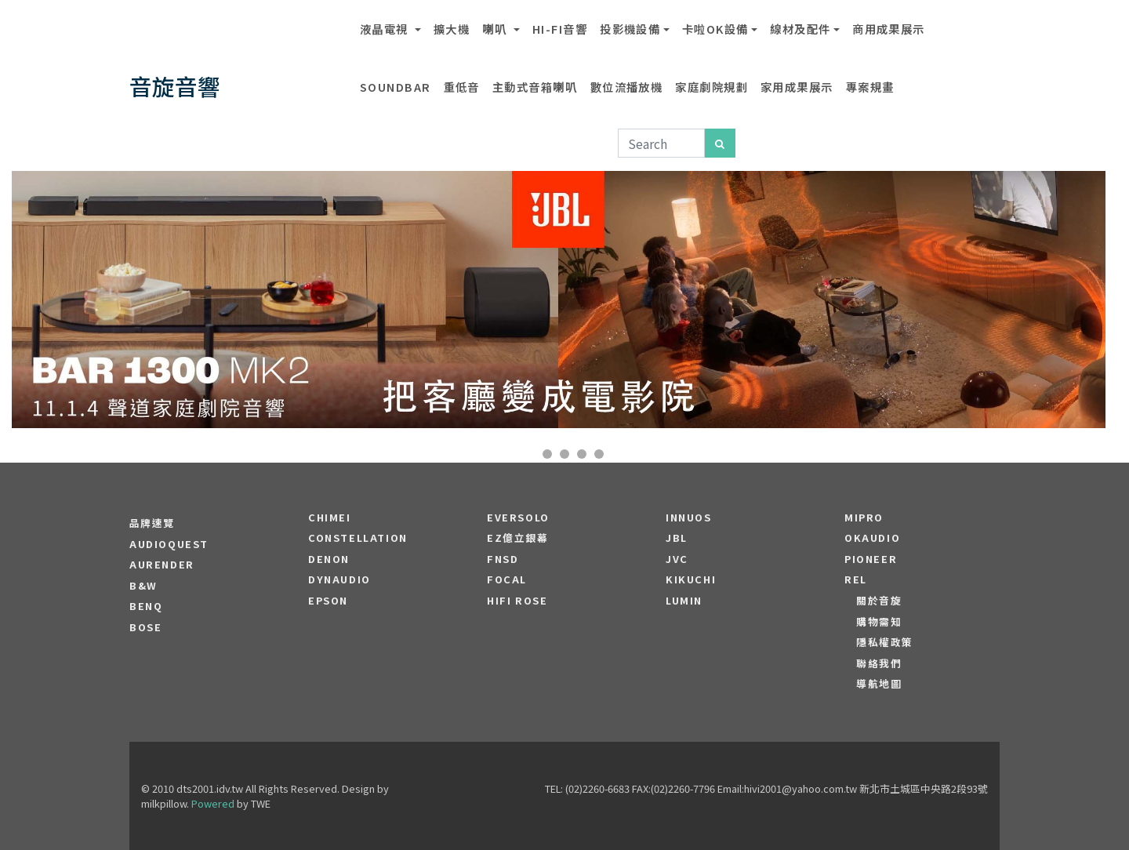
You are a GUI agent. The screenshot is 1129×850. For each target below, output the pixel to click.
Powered (212, 803)
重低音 (462, 86)
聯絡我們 (879, 663)
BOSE (145, 627)
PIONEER (870, 559)
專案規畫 (870, 86)
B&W (143, 585)
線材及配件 (800, 28)
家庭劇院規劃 (711, 86)
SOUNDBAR (395, 86)
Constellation (358, 537)
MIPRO (864, 517)
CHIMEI (329, 517)
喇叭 (496, 28)
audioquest (169, 544)
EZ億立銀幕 (518, 537)
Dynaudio (339, 579)
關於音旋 (879, 600)
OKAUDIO (872, 537)
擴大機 (452, 28)
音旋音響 (174, 86)
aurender (161, 564)
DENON (329, 559)
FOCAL (507, 579)
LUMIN (684, 600)
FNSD (502, 559)
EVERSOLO (518, 517)
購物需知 (879, 621)
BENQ (145, 606)
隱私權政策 (884, 642)
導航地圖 (879, 683)
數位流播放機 (626, 86)
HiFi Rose (517, 600)
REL (855, 579)
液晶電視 (386, 28)
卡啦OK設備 (715, 28)
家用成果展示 (797, 86)
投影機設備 (630, 28)
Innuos (689, 517)
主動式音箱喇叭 (535, 86)
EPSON (328, 600)
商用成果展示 (888, 28)
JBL (677, 537)
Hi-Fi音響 (559, 28)
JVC (677, 559)
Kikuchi (691, 579)
